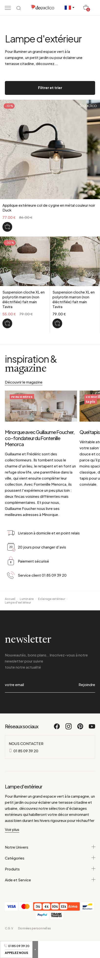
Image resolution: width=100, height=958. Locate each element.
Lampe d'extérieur (18, 602)
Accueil (10, 599)
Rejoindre (87, 684)
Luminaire (27, 599)
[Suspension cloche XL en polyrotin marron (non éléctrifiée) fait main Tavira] (7, 323)
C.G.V (9, 928)
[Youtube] (92, 728)
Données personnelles (34, 928)
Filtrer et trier (50, 87)
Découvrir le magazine (23, 382)
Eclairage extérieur (51, 599)
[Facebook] (57, 728)
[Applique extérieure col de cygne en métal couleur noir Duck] (7, 227)
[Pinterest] (80, 728)
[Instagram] (68, 728)
